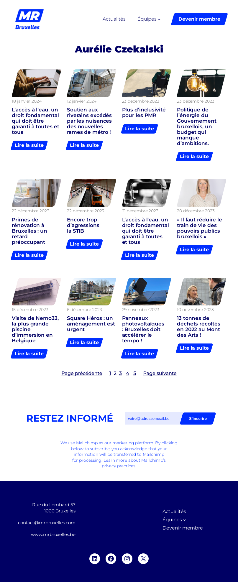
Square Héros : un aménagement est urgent (91, 324)
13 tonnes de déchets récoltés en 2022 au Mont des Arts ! (198, 327)
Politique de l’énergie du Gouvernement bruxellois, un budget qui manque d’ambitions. (196, 126)
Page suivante (159, 373)
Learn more (115, 460)
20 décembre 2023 (195, 210)
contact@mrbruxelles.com (46, 522)
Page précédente (81, 373)
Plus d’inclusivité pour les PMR (144, 112)
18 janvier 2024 (27, 101)
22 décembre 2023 (30, 210)
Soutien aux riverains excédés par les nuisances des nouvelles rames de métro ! (89, 121)
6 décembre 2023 (84, 309)
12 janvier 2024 (81, 101)
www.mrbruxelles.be (53, 534)
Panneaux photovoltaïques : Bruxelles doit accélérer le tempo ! (143, 330)
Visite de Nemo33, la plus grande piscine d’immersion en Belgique (35, 330)
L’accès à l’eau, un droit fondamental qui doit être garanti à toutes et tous (35, 121)
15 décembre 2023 (30, 309)
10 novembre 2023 (195, 309)
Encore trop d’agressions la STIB (83, 225)
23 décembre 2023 (140, 101)
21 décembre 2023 (140, 210)
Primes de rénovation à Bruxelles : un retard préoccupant (29, 231)
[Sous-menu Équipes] (159, 19)
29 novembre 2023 (140, 309)
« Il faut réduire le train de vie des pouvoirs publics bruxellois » (199, 228)
